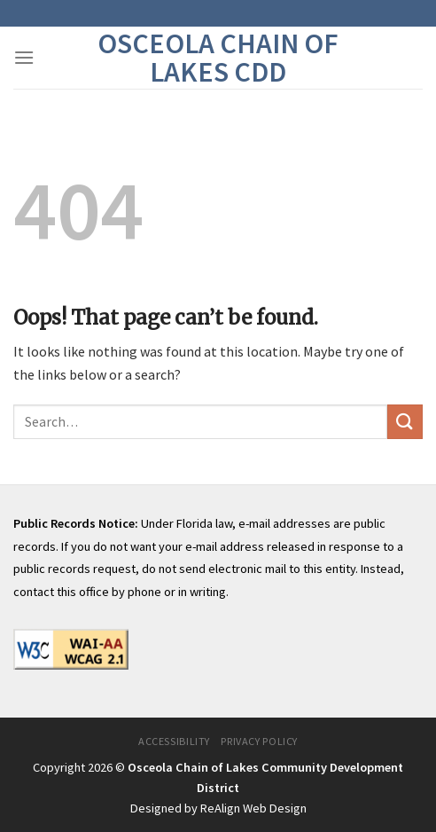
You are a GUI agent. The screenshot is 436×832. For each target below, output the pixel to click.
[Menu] (24, 57)
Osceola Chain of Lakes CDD (218, 57)
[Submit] (405, 421)
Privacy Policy (259, 741)
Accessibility (174, 741)
